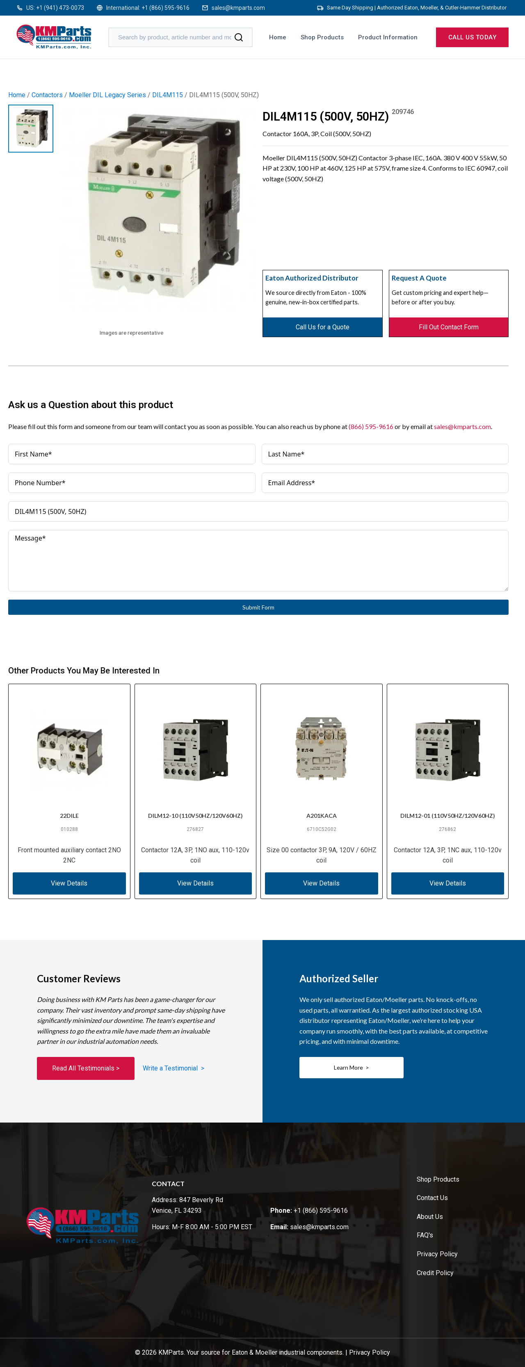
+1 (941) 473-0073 (60, 8)
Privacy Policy (437, 1254)
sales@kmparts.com (238, 8)
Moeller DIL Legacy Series (107, 95)
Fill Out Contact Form (449, 327)
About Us (430, 1217)
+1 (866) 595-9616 (165, 8)
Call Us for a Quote (322, 327)
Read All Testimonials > (85, 1068)
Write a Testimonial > (173, 1068)
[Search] (239, 37)
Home (277, 37)
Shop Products (322, 37)
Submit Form (258, 607)
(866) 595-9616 (371, 426)
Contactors (47, 95)
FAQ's (425, 1235)
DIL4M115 (167, 95)
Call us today (472, 37)
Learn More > (351, 1067)
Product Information (388, 37)
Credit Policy (435, 1273)
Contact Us (432, 1198)
